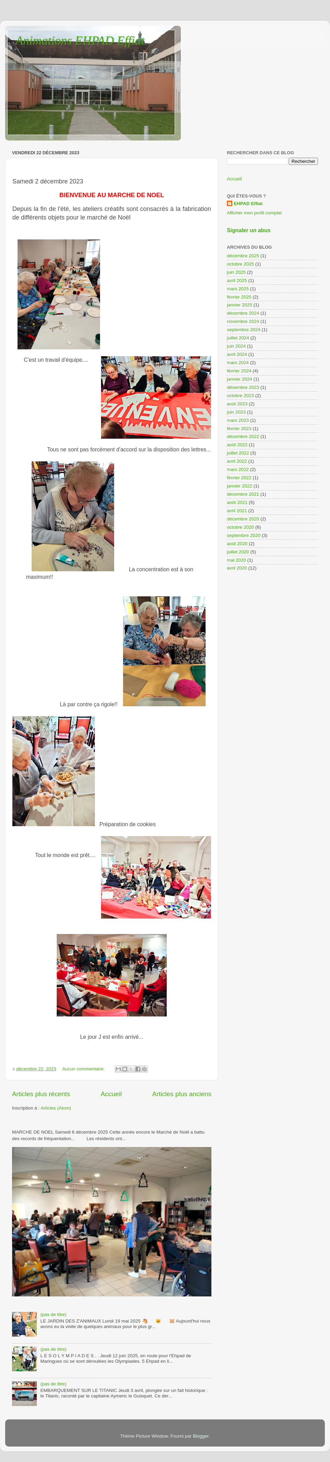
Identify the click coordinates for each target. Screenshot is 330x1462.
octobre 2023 (240, 395)
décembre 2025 (243, 255)
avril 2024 (237, 354)
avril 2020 (237, 568)
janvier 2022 (239, 485)
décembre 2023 (243, 387)
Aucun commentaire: (84, 1068)
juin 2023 (236, 412)
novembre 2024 (243, 321)
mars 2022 (238, 469)
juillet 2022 (238, 453)
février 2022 (239, 477)
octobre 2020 (240, 527)
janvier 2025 (239, 304)
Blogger (201, 1436)
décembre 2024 (243, 313)
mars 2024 (238, 362)
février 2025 (239, 297)
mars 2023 (238, 420)
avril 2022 (237, 461)
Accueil (111, 1094)
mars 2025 (238, 288)
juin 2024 (236, 346)
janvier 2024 (239, 379)
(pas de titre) (53, 1314)
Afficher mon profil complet (254, 212)
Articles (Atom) (56, 1108)
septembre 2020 (244, 535)
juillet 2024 (238, 337)
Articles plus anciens (181, 1094)
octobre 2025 (240, 264)
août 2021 (237, 502)
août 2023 (237, 403)
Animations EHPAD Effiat (79, 40)
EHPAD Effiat (248, 203)
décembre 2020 (243, 518)
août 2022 (237, 444)
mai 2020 (236, 560)
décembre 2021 (243, 494)
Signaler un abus (249, 230)
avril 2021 (237, 510)
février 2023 (239, 428)
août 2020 (237, 543)
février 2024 (239, 370)
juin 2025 (236, 272)
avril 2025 (237, 280)
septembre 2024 (244, 329)
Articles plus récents (41, 1094)
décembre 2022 (243, 436)
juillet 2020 (238, 551)
